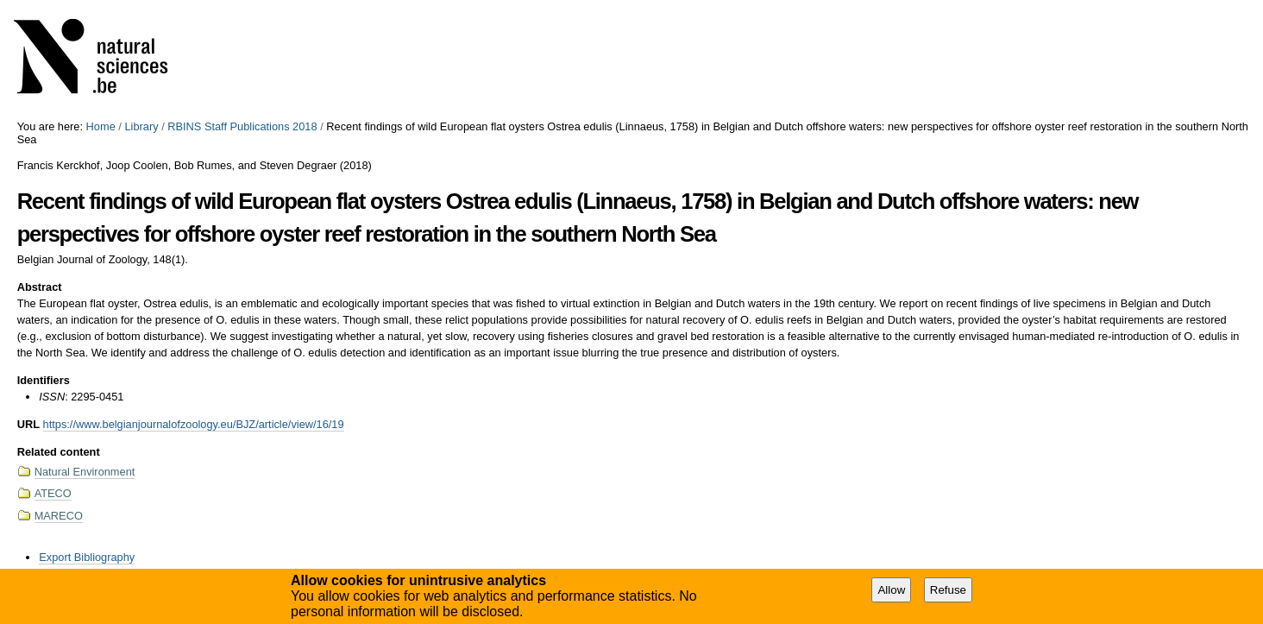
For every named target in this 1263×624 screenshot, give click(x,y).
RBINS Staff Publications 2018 (242, 126)
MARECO (59, 515)
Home (101, 126)
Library (141, 126)
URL (28, 424)
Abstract (39, 286)
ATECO (53, 493)
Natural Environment (85, 471)
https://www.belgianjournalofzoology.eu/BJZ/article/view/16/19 (193, 424)
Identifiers (43, 380)
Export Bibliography (87, 557)
